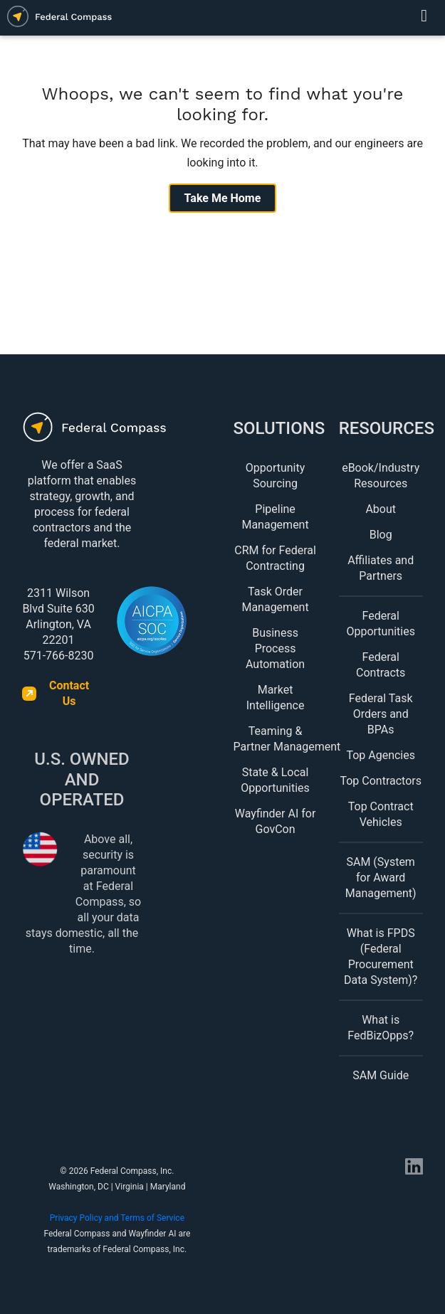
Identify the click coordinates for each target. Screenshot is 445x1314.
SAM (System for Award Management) (381, 877)
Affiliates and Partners (380, 568)
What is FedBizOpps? (380, 1027)
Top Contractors (381, 781)
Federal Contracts (380, 664)
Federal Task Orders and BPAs (381, 714)
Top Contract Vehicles (381, 814)
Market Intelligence (275, 697)
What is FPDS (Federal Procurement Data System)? (380, 956)
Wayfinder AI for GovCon (275, 821)
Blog (381, 534)
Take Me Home (222, 198)
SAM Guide (380, 1075)
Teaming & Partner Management (276, 738)
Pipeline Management (274, 516)
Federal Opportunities (380, 623)
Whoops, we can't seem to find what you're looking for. (223, 104)
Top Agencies (380, 755)
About (380, 509)
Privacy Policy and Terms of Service (117, 1218)
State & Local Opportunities (275, 780)
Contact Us (69, 693)
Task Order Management (274, 599)
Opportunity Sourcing (275, 475)
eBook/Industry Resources (380, 475)
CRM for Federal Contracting (275, 558)
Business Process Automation (275, 648)
